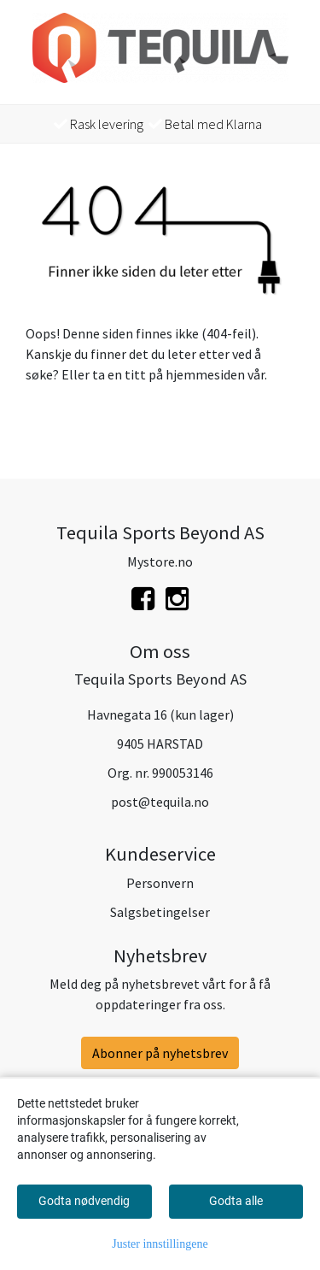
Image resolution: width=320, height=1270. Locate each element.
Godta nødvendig (84, 1201)
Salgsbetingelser (160, 911)
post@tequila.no (160, 801)
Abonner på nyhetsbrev (160, 1052)
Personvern (160, 882)
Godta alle (236, 1201)
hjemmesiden (205, 374)
